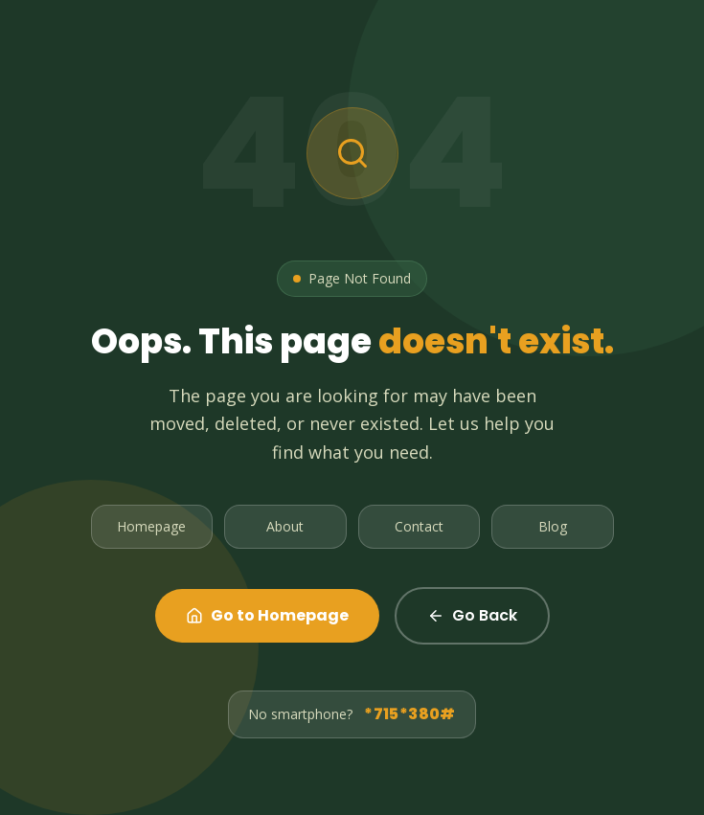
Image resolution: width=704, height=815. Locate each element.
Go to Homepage (267, 615)
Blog (552, 526)
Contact (419, 526)
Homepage (151, 526)
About (285, 526)
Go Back (472, 615)
